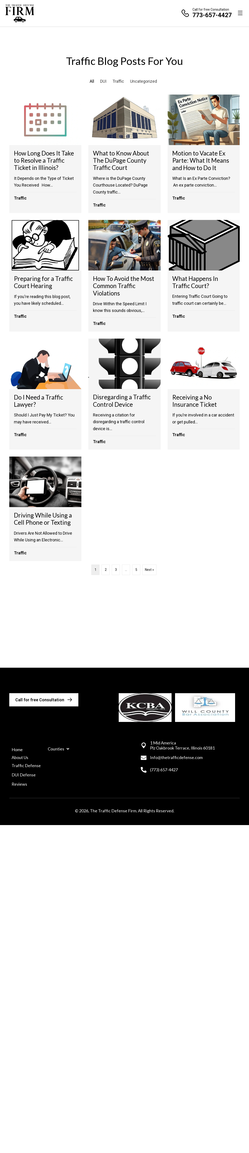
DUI (103, 81)
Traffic (118, 81)
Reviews (19, 784)
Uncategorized (143, 81)
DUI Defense (24, 774)
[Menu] (240, 13)
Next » (149, 570)
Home (17, 749)
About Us (20, 757)
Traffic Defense (26, 765)
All (92, 81)
